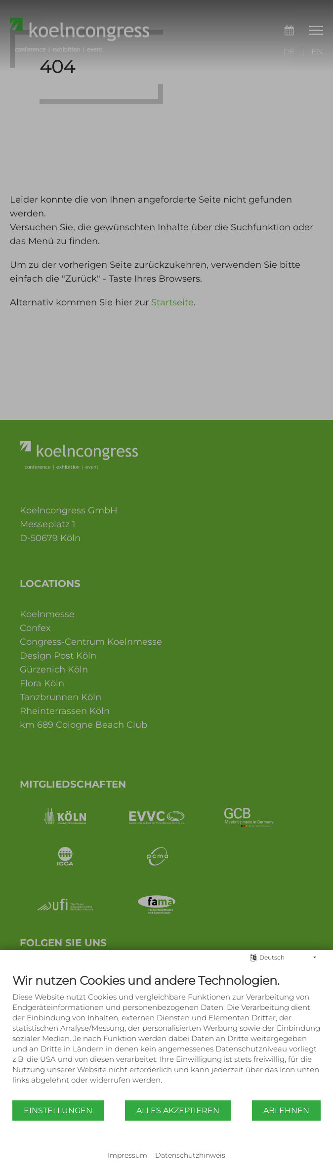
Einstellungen (58, 1110)
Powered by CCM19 (166, 1146)
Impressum (127, 1155)
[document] (166, 1036)
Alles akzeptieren (177, 1110)
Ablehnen (286, 1110)
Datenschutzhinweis (190, 1155)
